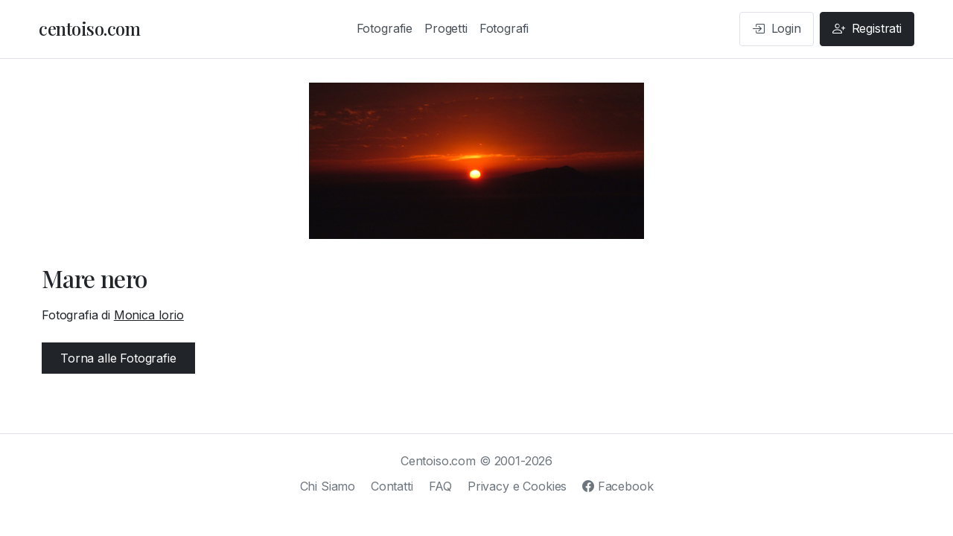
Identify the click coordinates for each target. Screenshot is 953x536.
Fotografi (504, 28)
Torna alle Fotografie (118, 358)
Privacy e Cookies (517, 486)
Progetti (446, 28)
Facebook (617, 486)
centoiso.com (89, 28)
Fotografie (384, 28)
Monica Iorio (149, 314)
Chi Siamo (328, 486)
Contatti (392, 486)
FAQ (441, 486)
